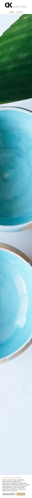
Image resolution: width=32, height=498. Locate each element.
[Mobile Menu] (19, 12)
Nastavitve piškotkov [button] (9, 494)
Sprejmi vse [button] (21, 494)
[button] (2, 263)
